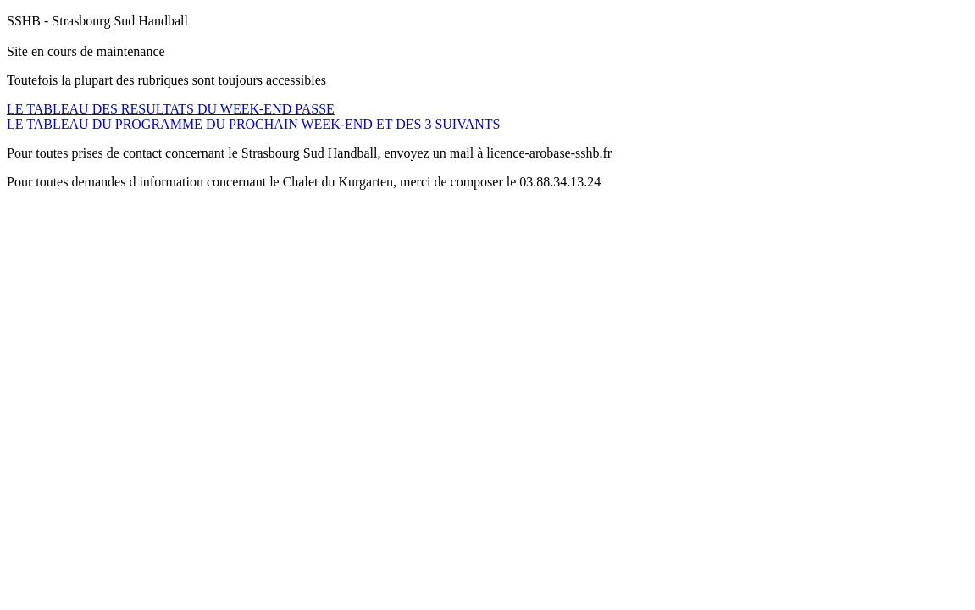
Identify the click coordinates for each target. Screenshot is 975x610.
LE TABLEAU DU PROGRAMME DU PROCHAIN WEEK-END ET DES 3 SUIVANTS (253, 124)
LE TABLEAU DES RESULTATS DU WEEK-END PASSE (171, 109)
